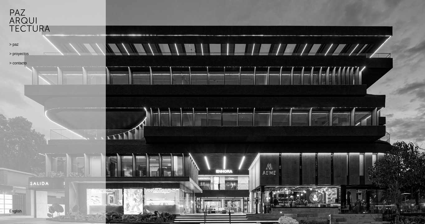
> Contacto (18, 63)
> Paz (14, 44)
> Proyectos (19, 54)
